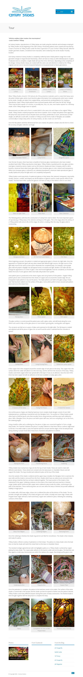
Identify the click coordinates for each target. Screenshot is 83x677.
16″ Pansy (57, 656)
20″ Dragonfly (58, 648)
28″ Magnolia (58, 664)
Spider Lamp (58, 652)
